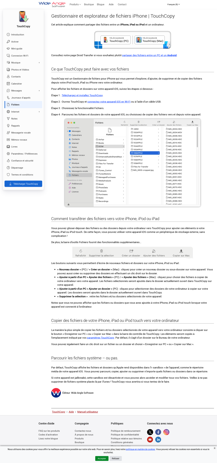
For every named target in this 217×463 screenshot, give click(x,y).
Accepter (102, 458)
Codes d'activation (48, 434)
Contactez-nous (83, 430)
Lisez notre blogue (48, 438)
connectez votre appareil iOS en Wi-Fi (109, 101)
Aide (111, 4)
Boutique (89, 4)
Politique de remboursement (125, 430)
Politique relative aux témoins (126, 438)
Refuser (115, 458)
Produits (75, 4)
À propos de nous (84, 434)
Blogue (100, 4)
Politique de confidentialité (125, 434)
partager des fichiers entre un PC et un (149, 55)
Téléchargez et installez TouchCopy (82, 95)
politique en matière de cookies (140, 449)
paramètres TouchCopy (100, 337)
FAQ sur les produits (49, 430)
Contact (122, 4)
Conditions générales (122, 442)
